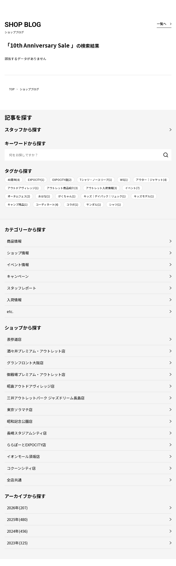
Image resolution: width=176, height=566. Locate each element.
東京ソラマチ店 (20, 409)
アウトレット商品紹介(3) (62, 188)
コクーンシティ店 (21, 468)
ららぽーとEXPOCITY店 (26, 444)
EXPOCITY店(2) (62, 180)
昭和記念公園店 (20, 421)
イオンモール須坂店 (23, 456)
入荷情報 (14, 299)
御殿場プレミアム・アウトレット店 (36, 374)
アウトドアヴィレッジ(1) (23, 188)
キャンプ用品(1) (18, 204)
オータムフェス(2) (19, 196)
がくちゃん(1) (66, 196)
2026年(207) (17, 507)
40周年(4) (14, 180)
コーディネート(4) (47, 204)
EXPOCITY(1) (36, 180)
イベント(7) (132, 188)
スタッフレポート (21, 288)
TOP (12, 89)
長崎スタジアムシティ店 (27, 433)
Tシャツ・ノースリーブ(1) (96, 180)
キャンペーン (18, 276)
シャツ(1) (115, 204)
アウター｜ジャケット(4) (151, 180)
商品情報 (14, 241)
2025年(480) (17, 519)
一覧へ (161, 23)
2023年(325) (17, 543)
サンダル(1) (93, 204)
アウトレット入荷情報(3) (101, 188)
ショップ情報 (18, 253)
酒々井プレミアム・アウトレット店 (36, 351)
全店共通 (14, 480)
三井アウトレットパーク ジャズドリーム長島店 (46, 398)
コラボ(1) (72, 204)
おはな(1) (44, 196)
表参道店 (14, 339)
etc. (10, 311)
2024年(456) (17, 531)
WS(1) (124, 180)
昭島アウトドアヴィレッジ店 (31, 386)
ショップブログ (29, 89)
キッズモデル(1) (144, 196)
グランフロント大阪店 (25, 362)
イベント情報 (18, 264)
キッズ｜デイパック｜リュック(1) (105, 196)
